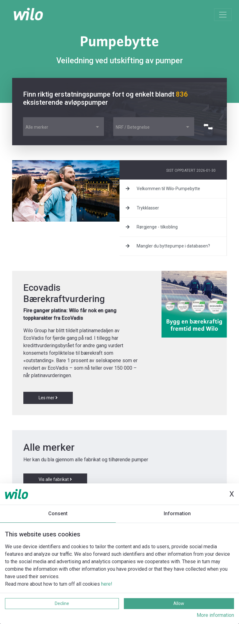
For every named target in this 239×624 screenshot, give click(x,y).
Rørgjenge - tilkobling (152, 226)
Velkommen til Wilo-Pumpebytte (163, 188)
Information (177, 513)
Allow (178, 603)
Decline (62, 603)
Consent (58, 513)
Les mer (48, 397)
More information (215, 615)
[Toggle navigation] (223, 14)
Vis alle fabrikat (55, 479)
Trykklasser (142, 207)
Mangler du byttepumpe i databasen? (168, 245)
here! (106, 584)
